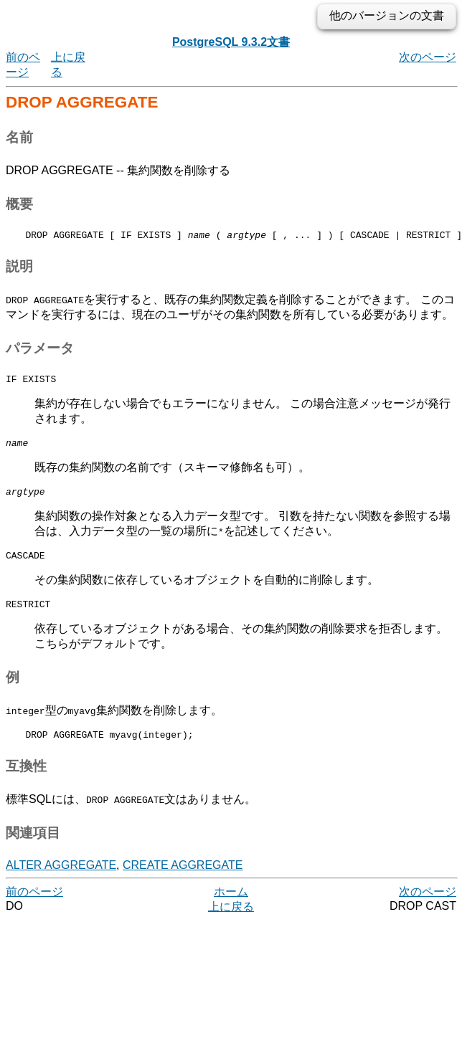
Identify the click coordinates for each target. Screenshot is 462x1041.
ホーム (231, 906)
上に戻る (231, 922)
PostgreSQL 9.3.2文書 (231, 42)
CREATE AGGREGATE (182, 880)
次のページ (427, 57)
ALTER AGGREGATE (61, 880)
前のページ (34, 906)
